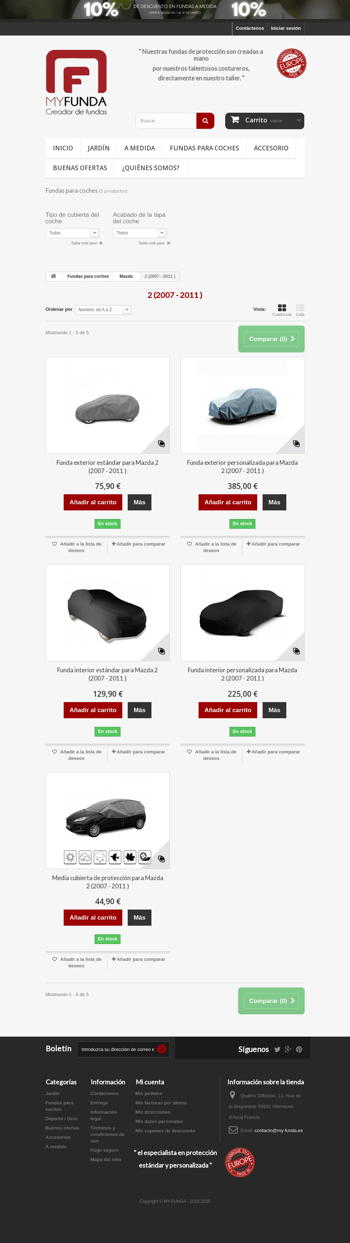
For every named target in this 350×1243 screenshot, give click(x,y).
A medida (139, 148)
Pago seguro (105, 1150)
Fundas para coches (204, 148)
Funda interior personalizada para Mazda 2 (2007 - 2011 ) (242, 674)
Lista (300, 310)
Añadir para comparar (141, 544)
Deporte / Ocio (62, 1118)
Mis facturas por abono (161, 1103)
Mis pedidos (149, 1093)
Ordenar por (59, 309)
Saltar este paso (84, 243)
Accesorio (271, 148)
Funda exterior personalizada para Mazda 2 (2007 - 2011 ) (242, 467)
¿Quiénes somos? (150, 168)
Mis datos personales (159, 1121)
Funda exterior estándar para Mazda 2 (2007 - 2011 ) (107, 467)
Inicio (63, 148)
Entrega (99, 1103)
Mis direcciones (153, 1112)
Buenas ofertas (80, 168)
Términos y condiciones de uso (108, 1134)
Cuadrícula (281, 310)
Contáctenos (250, 28)
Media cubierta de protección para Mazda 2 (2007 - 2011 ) (107, 882)
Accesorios (58, 1137)
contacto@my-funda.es (279, 1130)
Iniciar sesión (286, 28)
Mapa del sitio (106, 1159)
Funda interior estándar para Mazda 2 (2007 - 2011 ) (107, 674)
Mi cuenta (150, 1082)
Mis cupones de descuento (165, 1131)
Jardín (99, 148)
